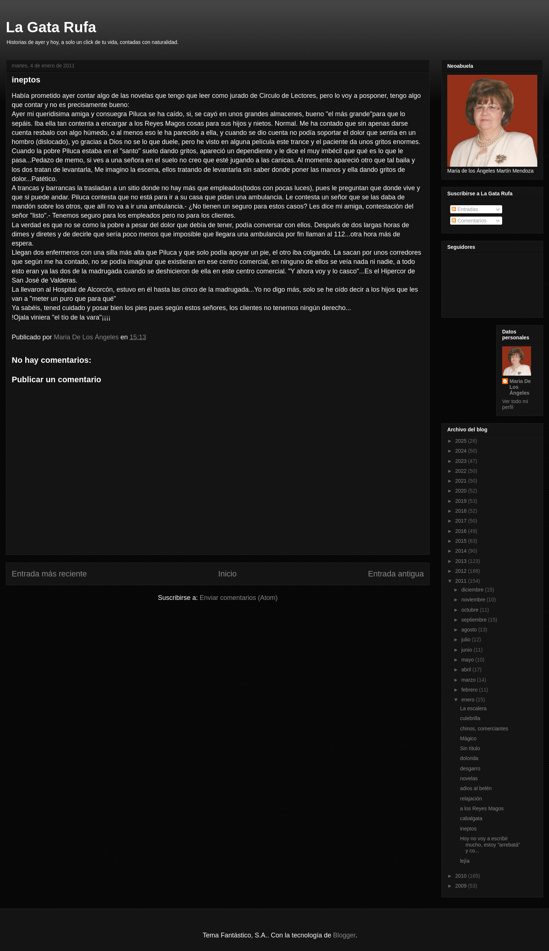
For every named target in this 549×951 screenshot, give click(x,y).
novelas (469, 778)
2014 (461, 551)
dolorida (469, 758)
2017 (461, 521)
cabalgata (471, 818)
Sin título (470, 748)
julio (466, 639)
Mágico (468, 738)
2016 (461, 531)
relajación (471, 798)
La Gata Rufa (51, 27)
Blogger (344, 935)
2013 (461, 561)
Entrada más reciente (49, 573)
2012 (461, 571)
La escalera (473, 708)
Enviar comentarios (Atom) (238, 597)
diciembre (473, 590)
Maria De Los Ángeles (520, 387)
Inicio (227, 573)
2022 (461, 471)
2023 (461, 461)
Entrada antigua (396, 573)
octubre (470, 610)
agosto (469, 630)
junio (467, 650)
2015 (461, 541)
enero (468, 700)
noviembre (473, 599)
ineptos (468, 829)
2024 (461, 451)
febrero (470, 690)
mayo (468, 660)
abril (466, 669)
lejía (465, 861)
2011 (461, 581)
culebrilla (470, 718)
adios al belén (476, 788)
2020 (461, 491)
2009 (461, 886)
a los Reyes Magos (482, 808)
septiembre (474, 620)
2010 (461, 876)
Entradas (465, 209)
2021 (461, 481)
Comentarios (469, 221)
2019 (461, 501)
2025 (461, 441)
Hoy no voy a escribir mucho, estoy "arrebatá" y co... (490, 845)
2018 (461, 511)
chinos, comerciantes (484, 728)
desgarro (470, 768)
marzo (469, 680)
